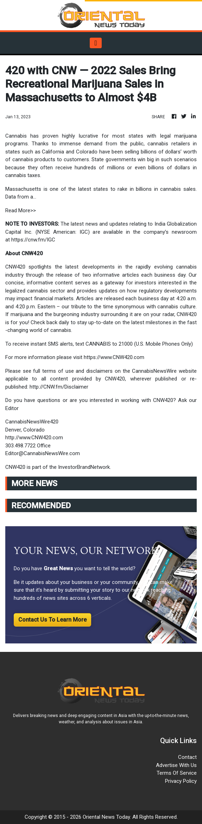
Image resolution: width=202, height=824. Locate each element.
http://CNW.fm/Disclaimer (59, 387)
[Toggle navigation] (95, 43)
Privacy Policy (181, 781)
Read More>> (20, 210)
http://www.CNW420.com (34, 437)
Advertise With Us (176, 765)
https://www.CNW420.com (114, 357)
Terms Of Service (177, 773)
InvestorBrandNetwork (84, 467)
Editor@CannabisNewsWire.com (42, 453)
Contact (187, 757)
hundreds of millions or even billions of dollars (134, 167)
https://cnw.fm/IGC (33, 240)
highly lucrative (82, 136)
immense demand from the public (100, 143)
